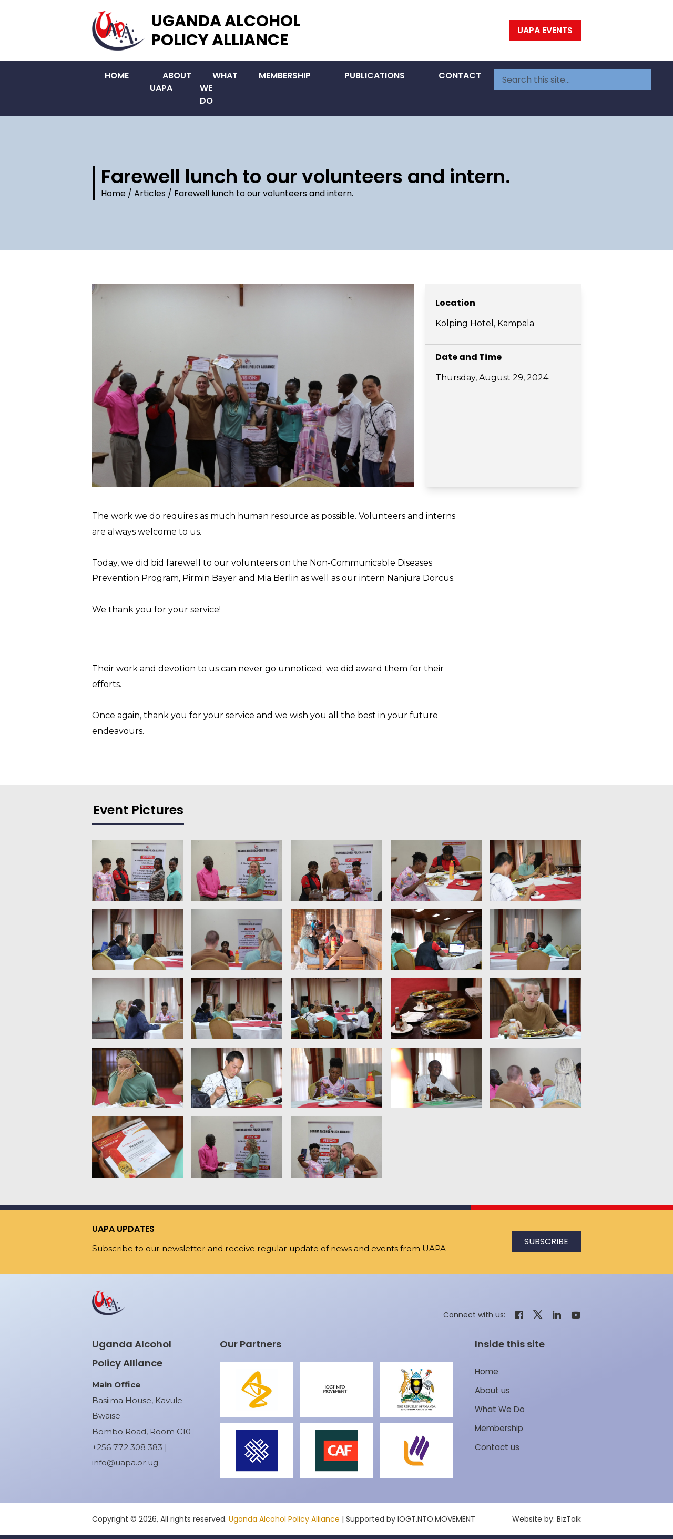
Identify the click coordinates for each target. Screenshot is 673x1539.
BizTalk (569, 1519)
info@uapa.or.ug (125, 1462)
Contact (460, 75)
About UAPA (170, 81)
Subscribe (546, 1241)
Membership (285, 75)
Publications (374, 75)
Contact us (497, 1447)
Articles (150, 193)
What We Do (219, 88)
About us (492, 1390)
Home (117, 75)
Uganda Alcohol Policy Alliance (226, 30)
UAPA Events (545, 30)
